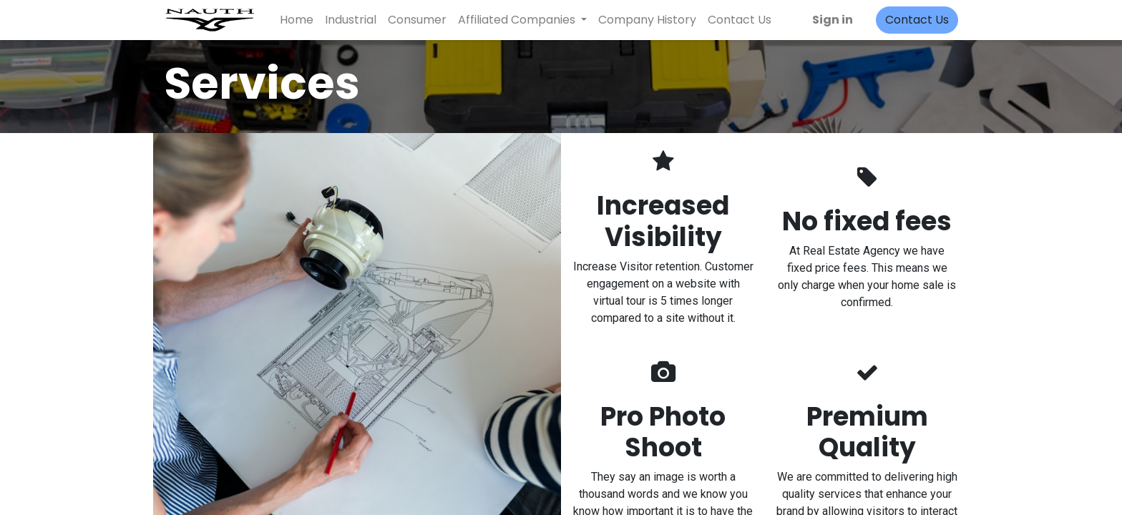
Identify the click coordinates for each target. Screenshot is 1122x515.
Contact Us (917, 19)
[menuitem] (296, 20)
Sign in (832, 19)
